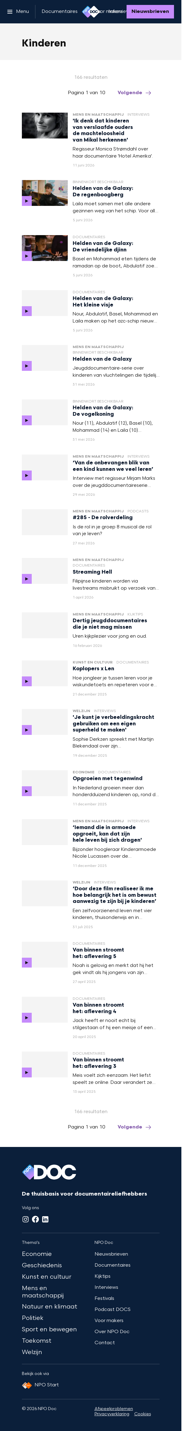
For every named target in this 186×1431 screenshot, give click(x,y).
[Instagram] (25, 1219)
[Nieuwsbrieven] (150, 11)
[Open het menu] (18, 11)
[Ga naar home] (91, 12)
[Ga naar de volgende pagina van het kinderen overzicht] (135, 93)
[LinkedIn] (45, 1219)
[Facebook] (35, 1219)
